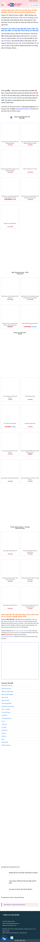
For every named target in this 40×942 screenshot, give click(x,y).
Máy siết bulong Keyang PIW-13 (30, 323)
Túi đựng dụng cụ (7, 718)
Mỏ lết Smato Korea (30, 396)
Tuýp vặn (4, 724)
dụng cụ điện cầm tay (21, 17)
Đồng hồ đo (5, 742)
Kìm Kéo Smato (6, 712)
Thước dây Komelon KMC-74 (10, 550)
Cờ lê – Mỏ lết (5, 709)
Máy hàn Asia (5, 700)
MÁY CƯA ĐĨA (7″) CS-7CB (30, 169)
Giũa (3, 739)
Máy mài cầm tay (6, 688)
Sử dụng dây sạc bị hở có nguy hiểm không (12, 897)
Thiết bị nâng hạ (6, 745)
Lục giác (4, 727)
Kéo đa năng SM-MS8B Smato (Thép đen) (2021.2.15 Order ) (30, 452)
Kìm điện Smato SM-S (30, 423)
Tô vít (3, 721)
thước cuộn (17, 43)
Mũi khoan (4, 730)
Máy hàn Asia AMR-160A (10, 223)
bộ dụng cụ (7, 40)
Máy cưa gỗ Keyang (7, 694)
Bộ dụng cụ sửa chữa (8, 706)
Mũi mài (4, 733)
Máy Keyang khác (7, 703)
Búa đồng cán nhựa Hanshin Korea (10, 867)
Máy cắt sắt (5, 697)
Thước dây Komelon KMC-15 (10, 605)
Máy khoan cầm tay (7, 685)
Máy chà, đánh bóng (7, 691)
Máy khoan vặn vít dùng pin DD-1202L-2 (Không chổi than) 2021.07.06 (10, 325)
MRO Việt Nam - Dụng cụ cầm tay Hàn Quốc (14, 904)
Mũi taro (4, 736)
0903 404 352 (20, 940)
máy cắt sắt (20, 38)
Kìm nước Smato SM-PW (10, 423)
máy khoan (33, 36)
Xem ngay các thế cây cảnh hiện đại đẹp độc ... (21, 889)
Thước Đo (4, 715)
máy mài (3, 38)
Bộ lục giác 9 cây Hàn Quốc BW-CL (10, 478)
